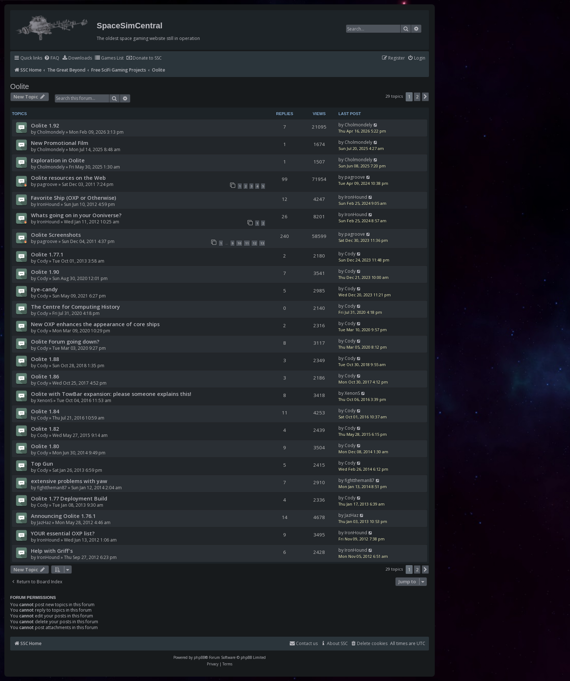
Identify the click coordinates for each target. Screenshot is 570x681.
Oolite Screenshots (56, 234)
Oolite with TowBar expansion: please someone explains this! (111, 393)
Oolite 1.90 (45, 271)
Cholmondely (51, 132)
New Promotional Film (59, 142)
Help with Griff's (52, 550)
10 (239, 243)
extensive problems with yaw (69, 481)
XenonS (44, 400)
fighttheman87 (52, 488)
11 (247, 243)
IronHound (48, 204)
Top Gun (42, 463)
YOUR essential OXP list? (63, 533)
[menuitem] (51, 58)
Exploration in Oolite (58, 160)
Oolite (19, 86)
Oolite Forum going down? (65, 341)
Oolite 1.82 (45, 428)
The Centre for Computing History (75, 306)
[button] (425, 96)
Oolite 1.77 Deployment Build (69, 498)
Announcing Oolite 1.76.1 (63, 515)
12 (254, 243)
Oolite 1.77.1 (47, 254)
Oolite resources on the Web (68, 177)
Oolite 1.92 (45, 125)
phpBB (199, 657)
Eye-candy (44, 289)
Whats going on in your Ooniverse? (76, 215)
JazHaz (44, 522)
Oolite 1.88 (45, 358)
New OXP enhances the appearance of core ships (95, 324)
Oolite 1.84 (45, 411)
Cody (42, 261)
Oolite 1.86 (45, 376)
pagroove (47, 184)
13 (262, 243)
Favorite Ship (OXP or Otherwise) (73, 197)
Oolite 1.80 (45, 446)
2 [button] (417, 96)
